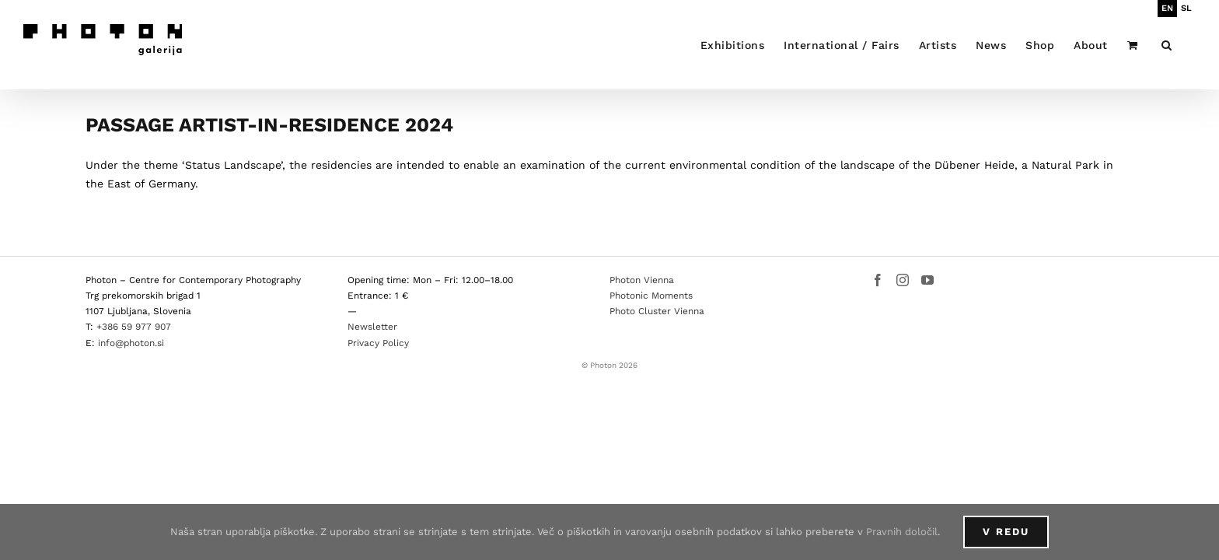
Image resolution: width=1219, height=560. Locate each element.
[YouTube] (927, 280)
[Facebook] (877, 280)
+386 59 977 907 (133, 326)
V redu (1006, 531)
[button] (1186, 44)
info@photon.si (131, 343)
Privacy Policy (378, 343)
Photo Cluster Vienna (657, 311)
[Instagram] (902, 280)
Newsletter (372, 326)
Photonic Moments (651, 295)
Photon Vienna (642, 280)
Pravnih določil (902, 531)
